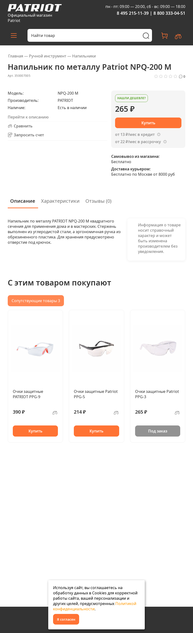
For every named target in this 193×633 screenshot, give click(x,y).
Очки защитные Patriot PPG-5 (96, 394)
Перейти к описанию (28, 117)
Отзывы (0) (98, 201)
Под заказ (157, 431)
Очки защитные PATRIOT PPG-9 (28, 394)
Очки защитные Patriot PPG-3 (157, 394)
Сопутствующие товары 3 (36, 300)
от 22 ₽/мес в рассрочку (138, 141)
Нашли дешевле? (131, 98)
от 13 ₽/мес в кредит (135, 134)
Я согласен (66, 619)
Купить (35, 431)
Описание (22, 201)
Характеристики (60, 201)
